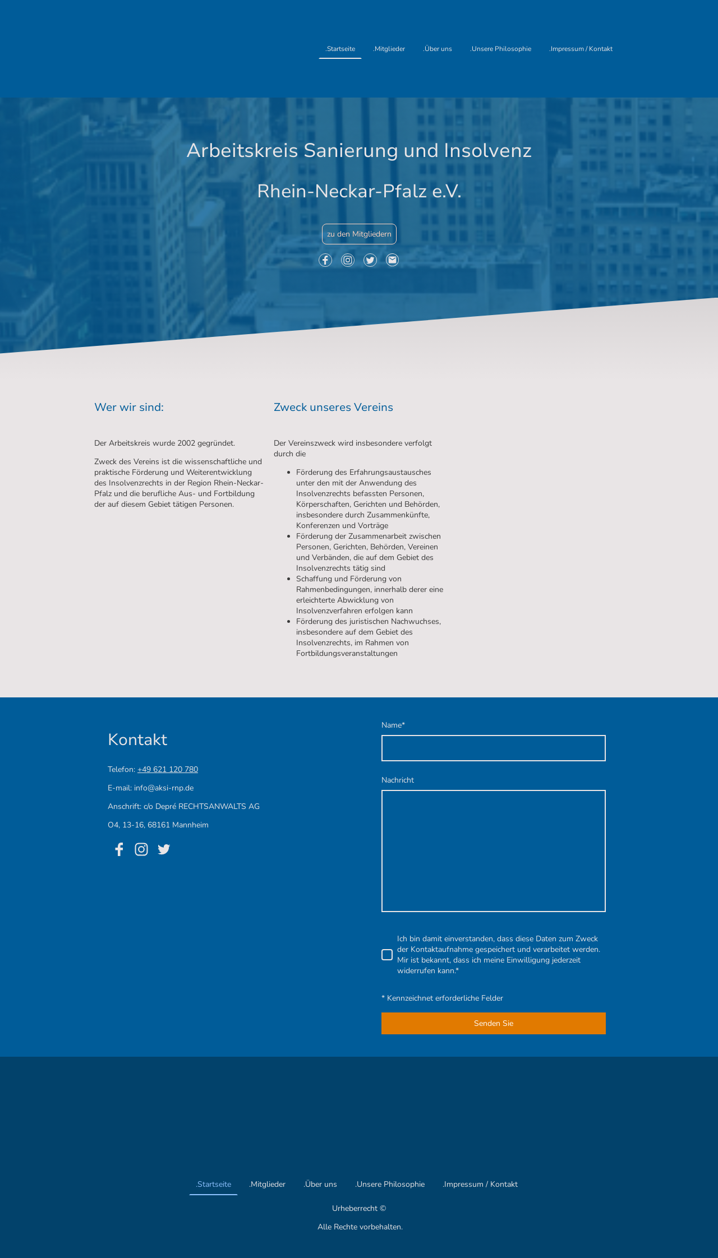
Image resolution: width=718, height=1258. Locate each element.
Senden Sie (493, 1023)
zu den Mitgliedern (359, 234)
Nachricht (397, 780)
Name (393, 725)
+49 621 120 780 (167, 769)
